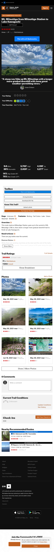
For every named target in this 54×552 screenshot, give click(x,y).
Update (44, 405)
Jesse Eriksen (29, 87)
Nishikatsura (18, 32)
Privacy (37, 517)
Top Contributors (7, 473)
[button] (4, 59)
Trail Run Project (32, 470)
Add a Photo (48, 276)
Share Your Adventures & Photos (11, 476)
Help (3, 464)
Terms (31, 517)
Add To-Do (17, 105)
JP (8, 32)
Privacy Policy (43, 542)
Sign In (45, 8)
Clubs (3, 470)
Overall (10, 264)
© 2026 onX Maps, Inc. (21, 517)
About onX (5, 501)
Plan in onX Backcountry (28, 192)
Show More (8, 246)
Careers (4, 504)
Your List (25, 105)
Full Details (48, 253)
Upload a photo (27, 207)
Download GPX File (27, 200)
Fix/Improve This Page (27, 211)
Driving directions (28, 197)
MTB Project (31, 464)
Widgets (4, 467)
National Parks (32, 476)
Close (36, 546)
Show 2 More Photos (27, 368)
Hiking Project (32, 467)
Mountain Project (33, 461)
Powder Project (32, 473)
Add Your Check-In (43, 417)
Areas (3, 32)
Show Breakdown (27, 268)
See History (42, 407)
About (4, 461)
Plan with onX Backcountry (27, 39)
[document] (36, 543)
